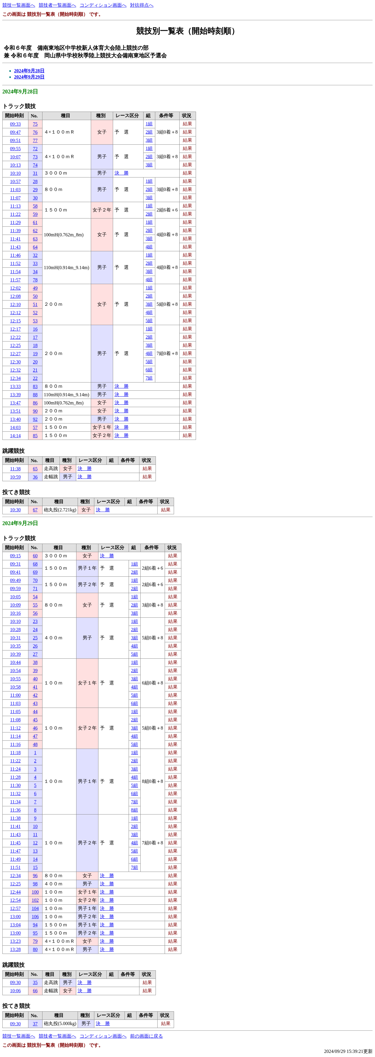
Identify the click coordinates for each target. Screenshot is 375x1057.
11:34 (15, 801)
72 (35, 148)
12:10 (15, 304)
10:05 (15, 596)
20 (35, 361)
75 (35, 124)
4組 (149, 246)
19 (35, 353)
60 (35, 555)
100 (35, 891)
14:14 (15, 435)
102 (35, 900)
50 (35, 296)
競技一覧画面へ (18, 5)
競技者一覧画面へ (57, 5)
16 (35, 329)
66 (35, 990)
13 (35, 850)
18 (35, 345)
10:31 (15, 637)
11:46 (15, 255)
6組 (149, 369)
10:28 (15, 629)
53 (35, 320)
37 (35, 1023)
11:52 (15, 263)
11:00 (15, 695)
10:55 (15, 678)
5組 (149, 320)
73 (35, 156)
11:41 (15, 238)
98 (35, 883)
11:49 (15, 859)
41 (35, 686)
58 (35, 206)
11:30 (15, 785)
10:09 (15, 604)
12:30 (15, 361)
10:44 (15, 662)
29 (35, 189)
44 (35, 711)
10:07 (15, 156)
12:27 (15, 353)
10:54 (15, 670)
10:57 (15, 181)
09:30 (15, 982)
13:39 (15, 394)
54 (35, 596)
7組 (149, 377)
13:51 (15, 411)
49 (35, 288)
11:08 (15, 719)
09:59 (15, 588)
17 (35, 337)
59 (35, 214)
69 (35, 572)
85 (35, 435)
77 (35, 140)
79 (35, 941)
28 (35, 181)
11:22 (15, 214)
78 (35, 279)
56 (35, 613)
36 (35, 476)
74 (35, 165)
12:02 (15, 288)
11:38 (15, 468)
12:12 (15, 312)
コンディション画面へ (103, 5)
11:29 (15, 222)
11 (35, 834)
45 (35, 719)
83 (35, 386)
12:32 (15, 370)
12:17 (15, 329)
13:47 (15, 402)
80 (35, 949)
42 (35, 695)
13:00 (15, 916)
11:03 (15, 189)
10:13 (15, 165)
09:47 (15, 132)
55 (35, 604)
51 (35, 304)
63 (35, 238)
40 (35, 678)
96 (35, 875)
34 (35, 271)
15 (35, 867)
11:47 (15, 850)
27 (35, 654)
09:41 (15, 572)
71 (35, 588)
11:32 (15, 793)
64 (35, 247)
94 (35, 924)
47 (35, 736)
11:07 (15, 197)
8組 (134, 809)
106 (35, 916)
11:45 (15, 842)
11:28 (15, 777)
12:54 (15, 900)
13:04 (15, 924)
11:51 (15, 867)
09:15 (15, 555)
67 (35, 509)
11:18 (15, 752)
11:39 (15, 230)
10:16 (15, 613)
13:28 (15, 949)
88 (35, 394)
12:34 (15, 378)
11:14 (15, 736)
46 (35, 727)
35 (35, 982)
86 (35, 402)
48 (35, 744)
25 (35, 637)
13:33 (15, 386)
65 (35, 468)
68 (35, 563)
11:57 (15, 279)
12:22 (15, 337)
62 (35, 230)
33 (35, 263)
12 (35, 842)
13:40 (15, 419)
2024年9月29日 (29, 76)
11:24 (15, 768)
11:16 (15, 744)
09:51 (15, 140)
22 (35, 378)
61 (35, 222)
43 (35, 703)
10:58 (15, 686)
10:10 (15, 173)
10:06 (15, 990)
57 (35, 427)
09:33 (15, 124)
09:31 (15, 563)
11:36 (15, 809)
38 (35, 662)
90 (35, 411)
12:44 (15, 891)
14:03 (15, 427)
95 (35, 932)
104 (35, 908)
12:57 (15, 908)
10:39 (15, 654)
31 (35, 173)
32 (35, 255)
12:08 (15, 296)
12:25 (15, 345)
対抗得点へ (142, 5)
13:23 (15, 941)
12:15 (15, 320)
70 (35, 580)
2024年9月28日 (29, 70)
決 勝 (122, 172)
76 (35, 132)
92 (35, 419)
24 (35, 629)
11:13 (15, 206)
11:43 (15, 247)
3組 (149, 140)
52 (35, 312)
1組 (149, 123)
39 (35, 670)
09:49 (15, 580)
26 (35, 645)
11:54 (15, 271)
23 (35, 621)
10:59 (15, 476)
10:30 (15, 509)
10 (35, 826)
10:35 (15, 645)
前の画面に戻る (146, 1036)
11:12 (15, 727)
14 (35, 859)
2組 (149, 131)
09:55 (15, 148)
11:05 (15, 711)
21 (35, 370)
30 (35, 197)
